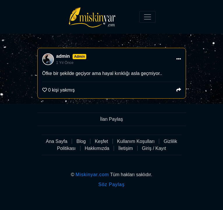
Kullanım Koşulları (136, 141)
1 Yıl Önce (65, 62)
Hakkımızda (97, 148)
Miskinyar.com (92, 174)
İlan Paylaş (111, 119)
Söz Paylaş (111, 184)
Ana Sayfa (56, 141)
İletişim (125, 148)
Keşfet (101, 141)
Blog (81, 141)
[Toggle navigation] (147, 17)
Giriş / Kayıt (154, 148)
